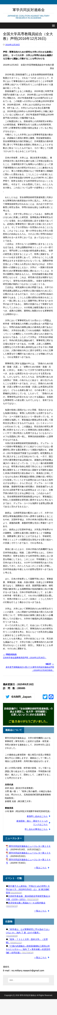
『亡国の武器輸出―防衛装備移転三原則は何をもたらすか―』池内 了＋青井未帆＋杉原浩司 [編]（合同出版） (28, 949)
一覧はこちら (40, 867)
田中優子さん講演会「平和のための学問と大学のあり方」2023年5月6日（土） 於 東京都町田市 (28, 889)
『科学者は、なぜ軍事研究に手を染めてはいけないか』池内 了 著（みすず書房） (28, 932)
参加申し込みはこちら (37, 816)
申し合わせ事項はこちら (36, 829)
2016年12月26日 (12, 45)
